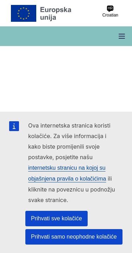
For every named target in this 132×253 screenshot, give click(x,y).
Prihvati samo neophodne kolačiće (74, 237)
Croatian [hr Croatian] (110, 11)
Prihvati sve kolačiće (56, 218)
